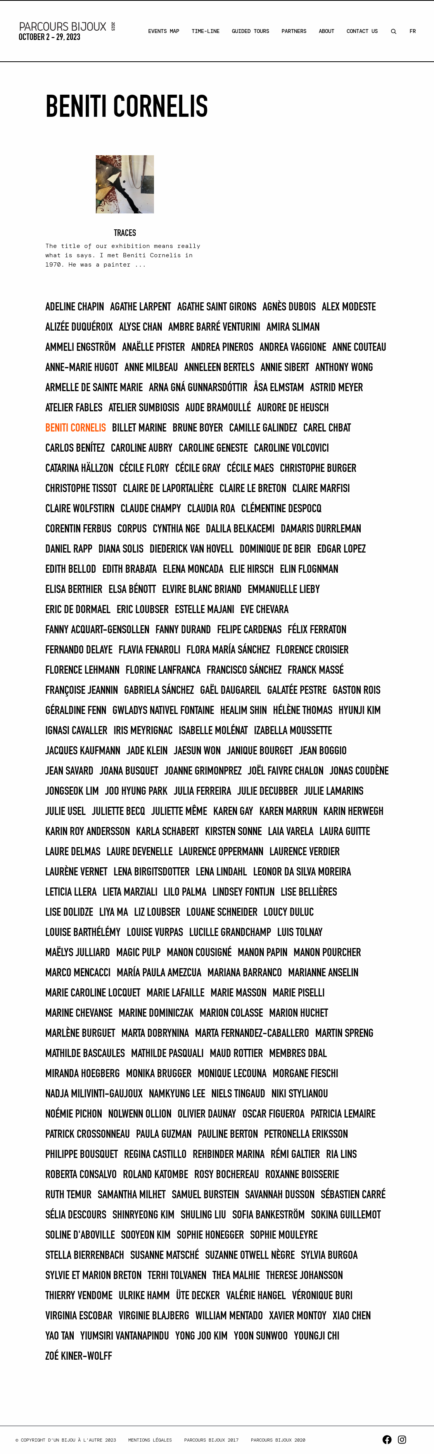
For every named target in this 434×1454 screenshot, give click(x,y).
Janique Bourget (260, 751)
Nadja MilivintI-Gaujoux (94, 1094)
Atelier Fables (73, 408)
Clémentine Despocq (281, 509)
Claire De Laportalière (168, 489)
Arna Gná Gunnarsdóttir (198, 388)
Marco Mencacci (78, 973)
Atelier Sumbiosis (144, 408)
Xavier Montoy (298, 1316)
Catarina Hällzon (79, 469)
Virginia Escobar (78, 1316)
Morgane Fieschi (305, 1074)
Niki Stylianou (299, 1094)
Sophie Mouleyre (284, 1235)
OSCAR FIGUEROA (273, 1114)
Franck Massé (316, 670)
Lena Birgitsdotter (152, 872)
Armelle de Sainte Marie (94, 388)
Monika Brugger (159, 1074)
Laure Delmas (72, 852)
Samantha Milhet (132, 1195)
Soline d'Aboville (80, 1235)
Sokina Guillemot (346, 1215)
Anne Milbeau (151, 368)
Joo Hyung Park (136, 791)
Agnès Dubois (289, 307)
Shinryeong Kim (143, 1215)
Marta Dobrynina (155, 1034)
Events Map (163, 31)
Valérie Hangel (256, 1296)
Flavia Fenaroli (149, 650)
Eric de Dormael (78, 610)
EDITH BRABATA (129, 569)
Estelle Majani (204, 610)
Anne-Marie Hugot (81, 368)
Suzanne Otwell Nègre (250, 1256)
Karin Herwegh (353, 812)
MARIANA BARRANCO (244, 973)
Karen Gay (233, 812)
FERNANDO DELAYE (78, 650)
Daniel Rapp (68, 549)
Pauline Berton (228, 1134)
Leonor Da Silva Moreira (302, 872)
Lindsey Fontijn (244, 892)
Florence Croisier (312, 650)
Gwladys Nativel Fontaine (163, 711)
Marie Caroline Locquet (92, 993)
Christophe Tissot (81, 489)
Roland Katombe (155, 1175)
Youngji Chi (316, 1336)
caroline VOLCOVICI (291, 448)
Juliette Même (179, 812)
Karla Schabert (167, 832)
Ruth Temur (68, 1195)
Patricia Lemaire (343, 1114)
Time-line (206, 31)
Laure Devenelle (140, 852)
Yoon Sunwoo (261, 1336)
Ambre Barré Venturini (214, 327)
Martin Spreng (344, 1034)
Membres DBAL (298, 1054)
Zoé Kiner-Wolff (78, 1356)
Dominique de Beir (275, 549)
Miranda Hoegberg (82, 1074)
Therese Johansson (304, 1276)
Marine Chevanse (78, 1013)
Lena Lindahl (221, 872)
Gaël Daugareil (230, 691)
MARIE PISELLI (299, 993)
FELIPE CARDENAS (249, 630)
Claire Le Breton (253, 489)
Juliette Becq (118, 812)
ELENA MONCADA (193, 569)
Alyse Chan (140, 327)
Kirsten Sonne (233, 832)
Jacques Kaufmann (82, 751)
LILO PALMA (185, 892)
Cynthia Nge (176, 529)
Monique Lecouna (232, 1074)
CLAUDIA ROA (211, 509)
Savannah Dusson (280, 1195)
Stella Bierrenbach (84, 1256)
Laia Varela (290, 832)
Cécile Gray (198, 469)
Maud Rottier (236, 1054)
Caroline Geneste (213, 448)
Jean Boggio (323, 751)
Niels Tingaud (238, 1094)
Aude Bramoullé (218, 408)
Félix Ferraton (317, 630)
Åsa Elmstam (279, 388)
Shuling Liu (203, 1215)
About (326, 31)
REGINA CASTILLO (155, 1155)
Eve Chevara (264, 610)
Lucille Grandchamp (230, 933)
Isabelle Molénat (213, 731)
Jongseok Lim (72, 791)
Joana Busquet (129, 771)
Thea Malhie (236, 1276)
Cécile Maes (250, 469)
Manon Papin (262, 953)
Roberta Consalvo (81, 1175)
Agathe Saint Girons (216, 307)
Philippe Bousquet (81, 1155)
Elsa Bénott (132, 590)
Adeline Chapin (74, 307)
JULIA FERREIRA (202, 791)
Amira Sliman (293, 327)
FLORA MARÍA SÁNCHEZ (228, 650)
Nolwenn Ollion (139, 1114)
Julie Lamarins (333, 791)
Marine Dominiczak (156, 1013)
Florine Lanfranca (163, 670)
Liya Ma (113, 912)
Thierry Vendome (78, 1296)
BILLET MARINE (139, 428)
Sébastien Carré (353, 1195)
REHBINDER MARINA (229, 1155)
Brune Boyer (198, 428)
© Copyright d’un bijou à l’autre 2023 (66, 1440)
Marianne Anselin (323, 973)
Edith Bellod (70, 569)
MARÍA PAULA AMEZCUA (159, 973)
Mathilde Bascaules (85, 1054)
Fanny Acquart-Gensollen (97, 630)
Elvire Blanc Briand (202, 590)
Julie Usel (65, 812)
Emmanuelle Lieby (284, 590)
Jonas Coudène (359, 771)
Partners (294, 31)
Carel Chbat (327, 428)
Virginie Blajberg (154, 1316)
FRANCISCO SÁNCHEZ (244, 670)
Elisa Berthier (73, 590)
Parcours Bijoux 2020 (278, 1440)
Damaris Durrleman (321, 529)
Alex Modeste (349, 307)
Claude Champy (151, 509)
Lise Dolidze (69, 912)
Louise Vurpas (155, 933)
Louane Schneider (222, 912)
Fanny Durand (183, 630)
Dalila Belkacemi (240, 529)
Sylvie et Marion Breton (93, 1276)
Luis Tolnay (300, 933)
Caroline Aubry (142, 448)
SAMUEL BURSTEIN (205, 1195)
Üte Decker (198, 1296)
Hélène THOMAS (302, 711)
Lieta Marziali (130, 892)
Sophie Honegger (210, 1235)
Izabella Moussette (293, 731)
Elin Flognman (309, 569)
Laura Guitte (345, 832)
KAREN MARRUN (288, 812)
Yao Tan (59, 1336)
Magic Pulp (138, 953)
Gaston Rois (356, 691)
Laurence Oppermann (221, 852)
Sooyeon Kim (146, 1235)
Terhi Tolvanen (177, 1276)
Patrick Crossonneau (87, 1134)
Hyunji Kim (360, 711)
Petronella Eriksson (306, 1134)
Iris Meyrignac (143, 731)
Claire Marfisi (321, 489)
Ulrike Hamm (144, 1296)
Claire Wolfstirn (79, 509)
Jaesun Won (197, 751)
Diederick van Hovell (191, 549)
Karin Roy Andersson (87, 832)
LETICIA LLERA (71, 892)
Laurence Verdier (305, 852)
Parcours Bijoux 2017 (211, 1440)
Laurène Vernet (76, 872)
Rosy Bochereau (226, 1175)
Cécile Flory (144, 469)
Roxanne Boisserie (302, 1175)
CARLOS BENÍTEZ (75, 448)
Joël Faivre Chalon (285, 771)
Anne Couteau (359, 347)
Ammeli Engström (80, 347)
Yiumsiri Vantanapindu (124, 1336)
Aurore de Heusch (293, 408)
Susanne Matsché (164, 1256)
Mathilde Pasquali (167, 1054)
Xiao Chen (352, 1316)
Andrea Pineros (222, 347)
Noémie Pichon (73, 1114)
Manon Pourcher (327, 953)
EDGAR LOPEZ (341, 549)
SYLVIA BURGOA (329, 1256)
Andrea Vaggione (292, 347)
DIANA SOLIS (121, 549)
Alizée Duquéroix (79, 327)
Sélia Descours (75, 1215)
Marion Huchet (298, 1013)
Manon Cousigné (199, 953)
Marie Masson (238, 993)
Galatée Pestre (297, 691)
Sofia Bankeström (268, 1215)
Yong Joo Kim (201, 1336)
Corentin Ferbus (78, 529)
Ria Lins (341, 1155)
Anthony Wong (344, 368)
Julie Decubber (267, 791)
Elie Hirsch (252, 569)
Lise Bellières (309, 892)
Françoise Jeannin (81, 691)
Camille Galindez (263, 428)
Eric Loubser (143, 610)
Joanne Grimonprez (203, 771)
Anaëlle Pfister (153, 347)
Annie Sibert (285, 368)
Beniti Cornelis (75, 428)
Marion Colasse (231, 1013)
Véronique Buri (322, 1296)
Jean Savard (69, 771)
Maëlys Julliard (77, 953)
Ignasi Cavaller (76, 731)
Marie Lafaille (175, 993)
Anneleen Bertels (219, 368)
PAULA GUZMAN (164, 1134)
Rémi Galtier (295, 1155)
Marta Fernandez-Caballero (252, 1034)
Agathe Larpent (140, 307)
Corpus (132, 529)
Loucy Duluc (289, 912)
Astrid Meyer (336, 388)
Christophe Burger (318, 469)
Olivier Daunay (207, 1114)
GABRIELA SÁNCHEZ (159, 691)
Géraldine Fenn (75, 711)
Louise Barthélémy (83, 933)
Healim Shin (243, 711)
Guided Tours (250, 31)
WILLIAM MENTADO (229, 1316)
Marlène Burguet (80, 1034)
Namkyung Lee (177, 1094)
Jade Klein (147, 751)
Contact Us (362, 31)
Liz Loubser (157, 912)
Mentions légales (150, 1440)
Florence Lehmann (82, 670)
